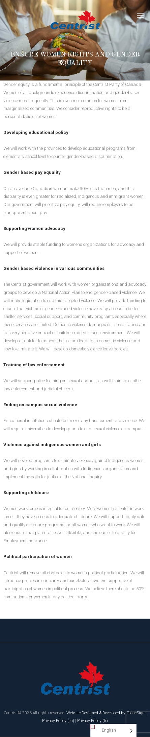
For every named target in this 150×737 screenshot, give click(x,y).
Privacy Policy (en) (58, 720)
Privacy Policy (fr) (92, 720)
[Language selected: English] (113, 730)
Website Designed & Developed (93, 713)
